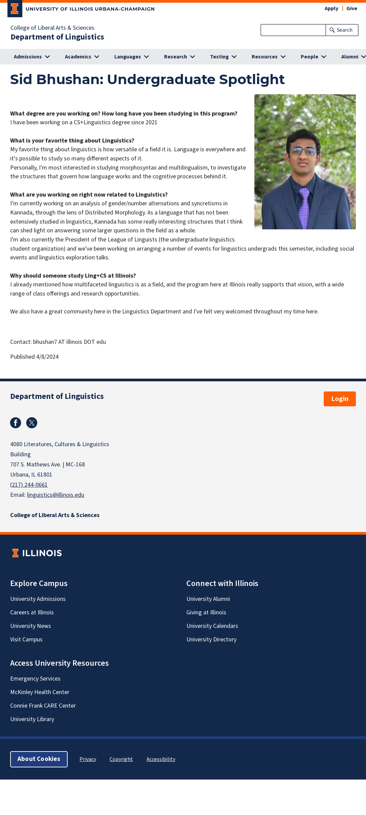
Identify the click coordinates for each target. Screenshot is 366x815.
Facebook (15, 422)
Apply (331, 8)
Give (351, 8)
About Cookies (39, 759)
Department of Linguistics (57, 37)
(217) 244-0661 (29, 485)
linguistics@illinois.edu (55, 495)
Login (339, 399)
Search (344, 30)
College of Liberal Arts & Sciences (52, 28)
